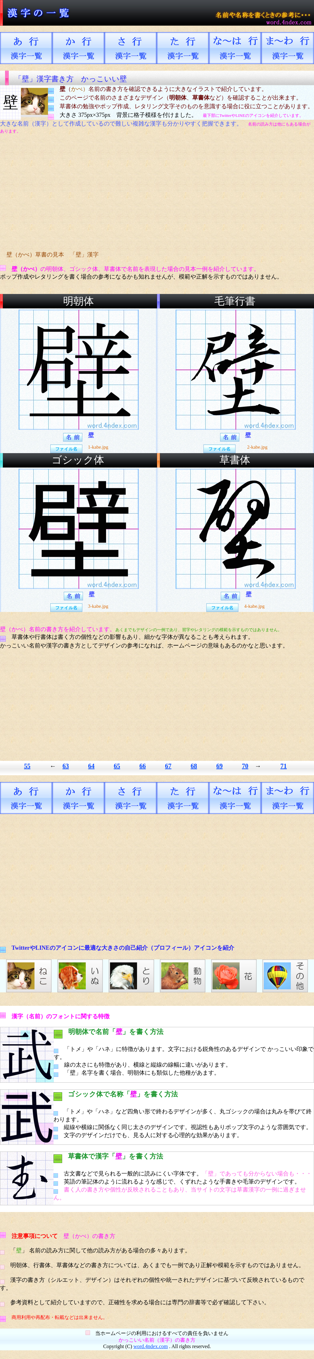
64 (91, 765)
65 (117, 765)
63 (65, 765)
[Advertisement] (120, 192)
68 (194, 765)
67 (168, 765)
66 (142, 765)
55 (27, 765)
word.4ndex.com (150, 1346)
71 (283, 765)
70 (245, 765)
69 (219, 765)
